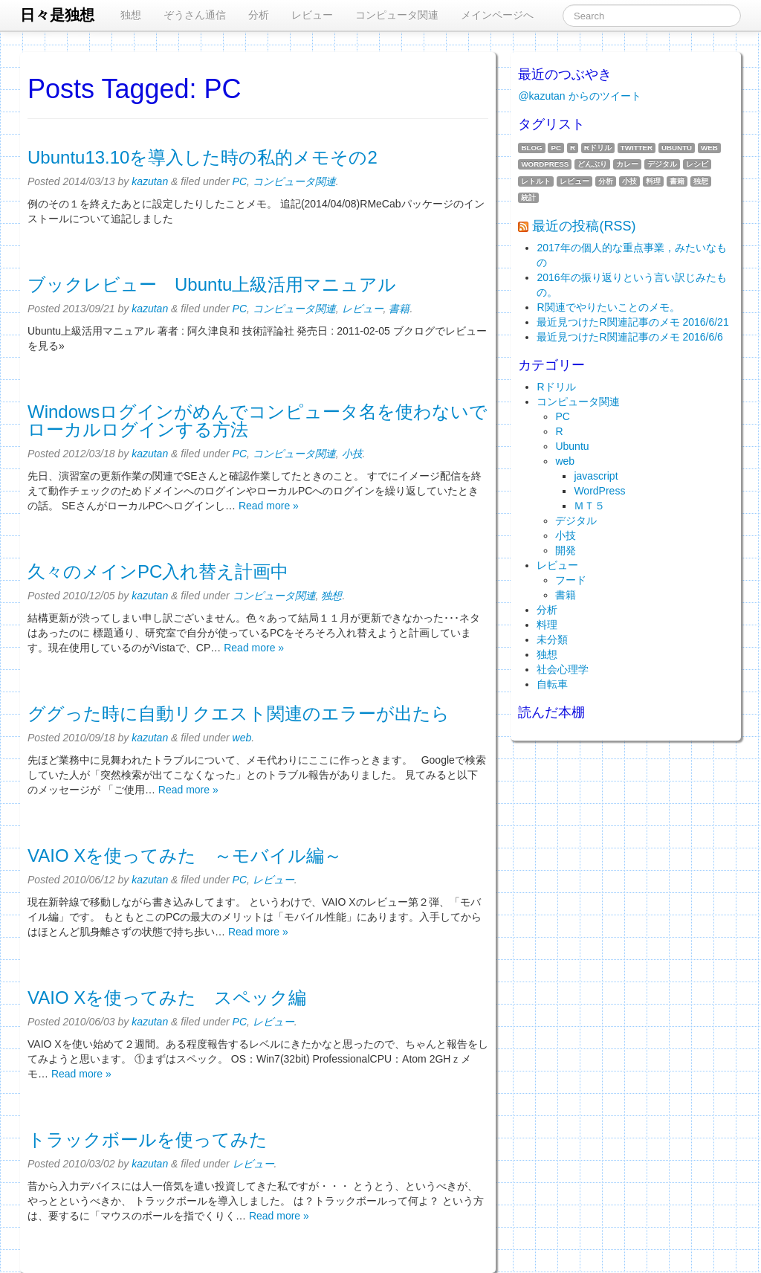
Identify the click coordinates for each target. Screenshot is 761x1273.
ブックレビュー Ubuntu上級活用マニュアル (211, 284)
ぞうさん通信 (194, 15)
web (242, 738)
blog (531, 148)
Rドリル (598, 148)
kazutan (150, 181)
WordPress (545, 164)
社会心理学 (563, 669)
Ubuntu (676, 148)
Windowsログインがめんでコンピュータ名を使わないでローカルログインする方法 (257, 420)
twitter (636, 148)
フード (570, 580)
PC (240, 181)
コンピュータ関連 (396, 15)
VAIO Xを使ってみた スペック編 (166, 997)
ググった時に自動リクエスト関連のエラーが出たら (238, 713)
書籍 (399, 309)
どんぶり (592, 164)
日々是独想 (57, 15)
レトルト (536, 181)
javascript (596, 476)
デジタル (662, 164)
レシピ (697, 164)
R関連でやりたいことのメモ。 (608, 307)
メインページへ (497, 15)
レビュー (312, 15)
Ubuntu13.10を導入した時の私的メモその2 (202, 157)
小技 (352, 454)
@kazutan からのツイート (579, 96)
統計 (528, 197)
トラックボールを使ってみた (147, 1139)
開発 (565, 550)
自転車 (552, 684)
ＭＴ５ (589, 506)
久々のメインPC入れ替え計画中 (157, 571)
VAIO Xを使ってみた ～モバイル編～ (184, 855)
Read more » (269, 506)
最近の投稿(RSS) (583, 226)
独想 (130, 15)
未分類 (552, 639)
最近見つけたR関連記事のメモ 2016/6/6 (630, 337)
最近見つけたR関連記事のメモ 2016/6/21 (632, 322)
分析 (258, 15)
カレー (627, 164)
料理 (653, 181)
